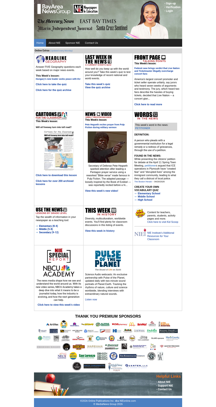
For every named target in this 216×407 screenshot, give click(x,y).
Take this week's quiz (97, 84)
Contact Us (91, 42)
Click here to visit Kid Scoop (162, 222)
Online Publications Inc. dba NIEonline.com (112, 400)
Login (169, 10)
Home (40, 42)
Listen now (91, 299)
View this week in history (100, 231)
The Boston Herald (143, 181)
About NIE (54, 42)
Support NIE (165, 385)
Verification (173, 7)
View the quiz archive (97, 87)
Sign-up (171, 3)
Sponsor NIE (72, 42)
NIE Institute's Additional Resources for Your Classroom (160, 236)
